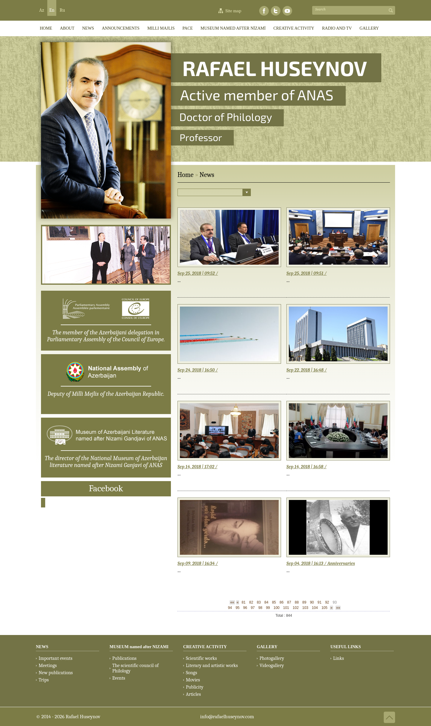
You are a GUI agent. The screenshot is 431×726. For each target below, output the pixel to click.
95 (237, 608)
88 (297, 602)
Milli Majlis (160, 28)
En (51, 10)
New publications (56, 672)
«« (232, 602)
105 (324, 608)
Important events (55, 658)
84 (266, 602)
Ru (62, 10)
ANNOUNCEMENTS (120, 28)
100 (277, 608)
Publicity (194, 687)
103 (305, 608)
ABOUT (67, 28)
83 (259, 602)
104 (315, 608)
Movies (193, 680)
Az (41, 10)
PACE (188, 28)
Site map (233, 10)
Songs (191, 672)
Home (185, 175)
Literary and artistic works (212, 665)
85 (274, 602)
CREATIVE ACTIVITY (293, 28)
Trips (44, 680)
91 (319, 602)
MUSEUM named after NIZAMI (139, 647)
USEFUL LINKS (345, 647)
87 (289, 602)
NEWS (42, 647)
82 (251, 602)
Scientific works (201, 658)
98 (260, 608)
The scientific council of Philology (135, 668)
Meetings (48, 665)
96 (245, 608)
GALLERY (369, 28)
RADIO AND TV (337, 28)
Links (338, 658)
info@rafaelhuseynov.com (227, 716)
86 (281, 602)
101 (286, 608)
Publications (124, 658)
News (88, 28)
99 (268, 608)
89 (304, 602)
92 (327, 602)
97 (253, 608)
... (179, 280)
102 (296, 608)
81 (243, 602)
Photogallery (271, 658)
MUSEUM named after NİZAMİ (233, 28)
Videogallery (271, 665)
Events (118, 678)
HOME (46, 28)
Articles (193, 694)
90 (312, 602)
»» (338, 608)
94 (230, 608)
